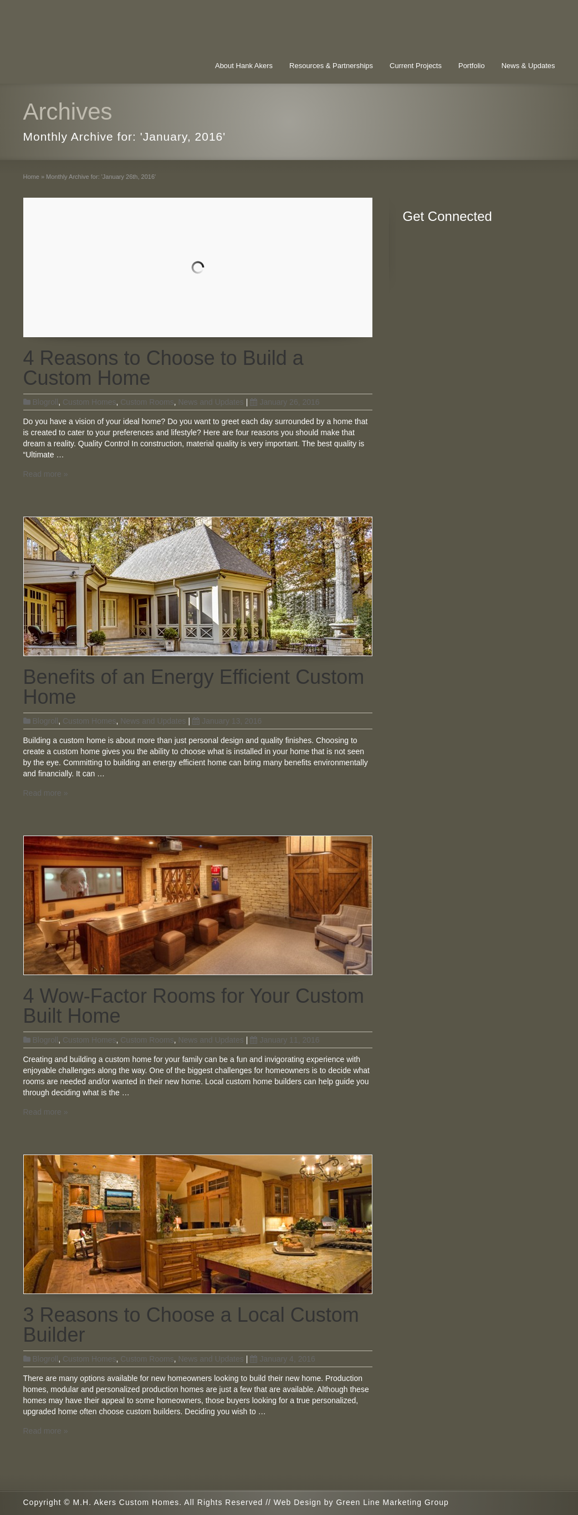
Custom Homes (89, 402)
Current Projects (416, 65)
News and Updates (210, 402)
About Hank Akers (244, 65)
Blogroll (46, 402)
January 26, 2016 (284, 402)
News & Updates (528, 65)
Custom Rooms (146, 402)
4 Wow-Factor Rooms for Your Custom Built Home (194, 1006)
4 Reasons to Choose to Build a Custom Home (163, 368)
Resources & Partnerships (331, 65)
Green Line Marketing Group (392, 1502)
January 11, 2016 (284, 1039)
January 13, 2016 (227, 721)
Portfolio (471, 65)
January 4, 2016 (282, 1358)
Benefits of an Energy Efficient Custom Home (194, 687)
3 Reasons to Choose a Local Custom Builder (191, 1324)
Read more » (45, 474)
